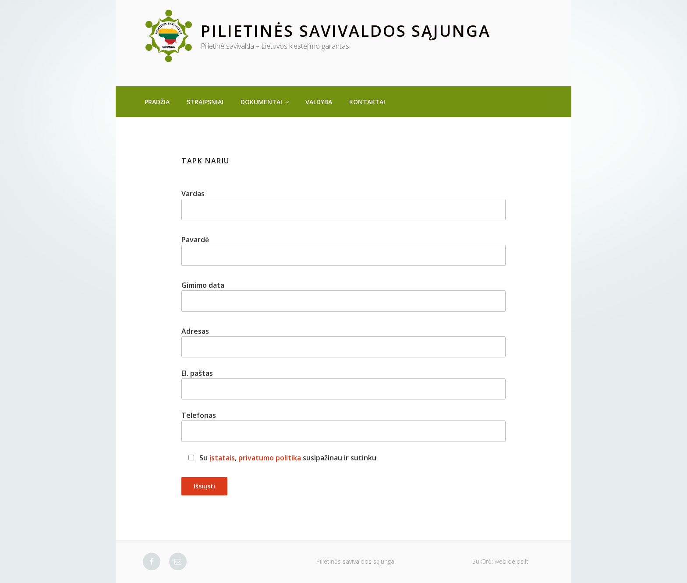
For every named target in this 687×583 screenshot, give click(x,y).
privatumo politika (269, 458)
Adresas (343, 341)
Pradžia (157, 102)
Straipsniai (205, 102)
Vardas (343, 204)
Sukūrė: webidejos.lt (500, 561)
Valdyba (318, 102)
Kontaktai (367, 102)
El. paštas (343, 383)
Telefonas (343, 426)
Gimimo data (343, 295)
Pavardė (343, 250)
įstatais (222, 458)
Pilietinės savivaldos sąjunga (346, 31)
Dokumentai (265, 102)
